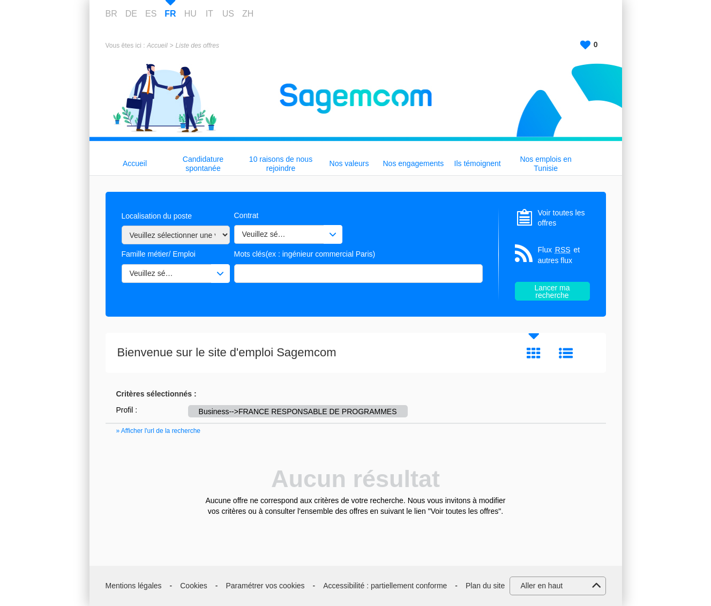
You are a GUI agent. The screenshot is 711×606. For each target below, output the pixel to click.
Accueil (157, 45)
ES (150, 13)
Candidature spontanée (203, 164)
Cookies (193, 585)
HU (190, 13)
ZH (247, 13)
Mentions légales (134, 585)
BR (111, 13)
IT (209, 13)
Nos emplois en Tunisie (546, 164)
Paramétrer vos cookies (265, 585)
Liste (566, 353)
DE (131, 13)
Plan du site (485, 585)
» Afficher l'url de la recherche (158, 431)
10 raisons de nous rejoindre (280, 164)
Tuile (534, 353)
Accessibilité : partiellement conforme (385, 585)
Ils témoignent (477, 163)
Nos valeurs (349, 163)
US (228, 13)
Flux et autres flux (559, 255)
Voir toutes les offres (561, 218)
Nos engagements (413, 163)
